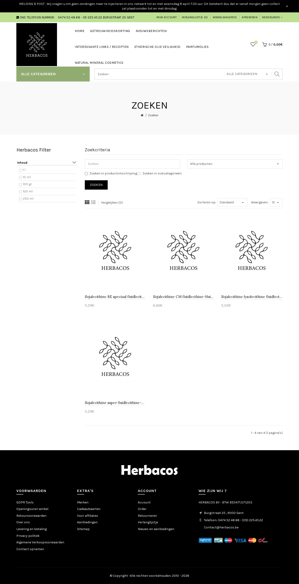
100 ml (28, 191)
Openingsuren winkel (32, 509)
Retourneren (147, 516)
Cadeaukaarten (88, 509)
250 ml (28, 199)
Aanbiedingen (87, 522)
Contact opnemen (30, 549)
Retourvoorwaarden (31, 516)
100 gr (27, 184)
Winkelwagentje (225, 17)
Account (144, 502)
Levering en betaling (31, 529)
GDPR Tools (25, 502)
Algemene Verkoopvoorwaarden (40, 542)
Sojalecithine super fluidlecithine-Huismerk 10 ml (115, 402)
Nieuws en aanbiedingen (156, 529)
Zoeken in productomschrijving (111, 173)
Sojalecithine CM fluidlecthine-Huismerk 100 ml (183, 296)
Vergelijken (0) (112, 203)
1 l (24, 170)
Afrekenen (249, 17)
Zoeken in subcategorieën (160, 173)
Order (142, 509)
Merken (83, 502)
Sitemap (83, 529)
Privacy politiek (27, 536)
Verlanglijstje (148, 522)
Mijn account (167, 17)
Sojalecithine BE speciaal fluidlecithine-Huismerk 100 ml (115, 296)
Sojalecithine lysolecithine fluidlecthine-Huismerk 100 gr (251, 296)
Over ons (23, 522)
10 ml (27, 177)
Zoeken (153, 115)
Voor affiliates (87, 516)
